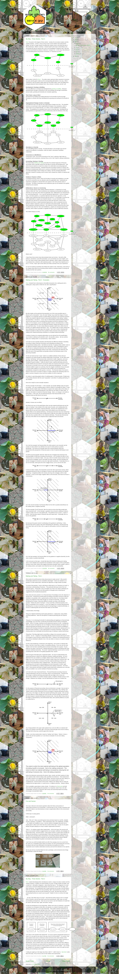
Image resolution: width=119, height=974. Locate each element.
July (77, 47)
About (27, 32)
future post (60, 786)
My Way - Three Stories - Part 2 (35, 879)
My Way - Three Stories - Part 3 (35, 39)
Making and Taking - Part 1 (34, 576)
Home (48, 961)
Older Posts (66, 961)
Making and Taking (39, 162)
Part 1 (39, 79)
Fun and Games (31, 801)
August (77, 43)
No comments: (51, 272)
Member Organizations (37, 32)
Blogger (67, 970)
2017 (76, 41)
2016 (76, 56)
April (77, 51)
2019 (76, 37)
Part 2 (27, 42)
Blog (47, 32)
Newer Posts (30, 961)
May (77, 49)
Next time (64, 952)
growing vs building (56, 88)
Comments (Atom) (36, 964)
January (78, 53)
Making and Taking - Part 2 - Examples (37, 280)
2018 (76, 39)
